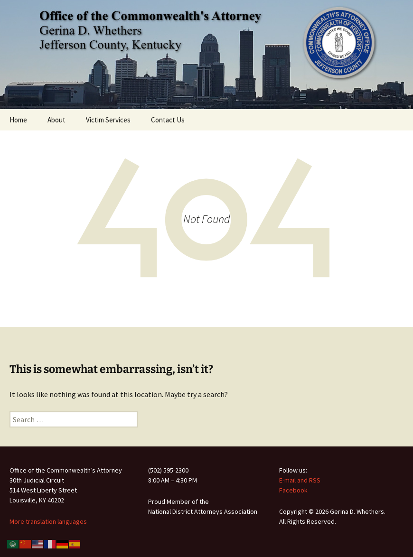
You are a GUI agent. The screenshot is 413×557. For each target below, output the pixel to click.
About (56, 119)
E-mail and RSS (299, 480)
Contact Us (168, 119)
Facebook (293, 490)
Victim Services (108, 119)
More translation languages (48, 521)
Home (18, 119)
